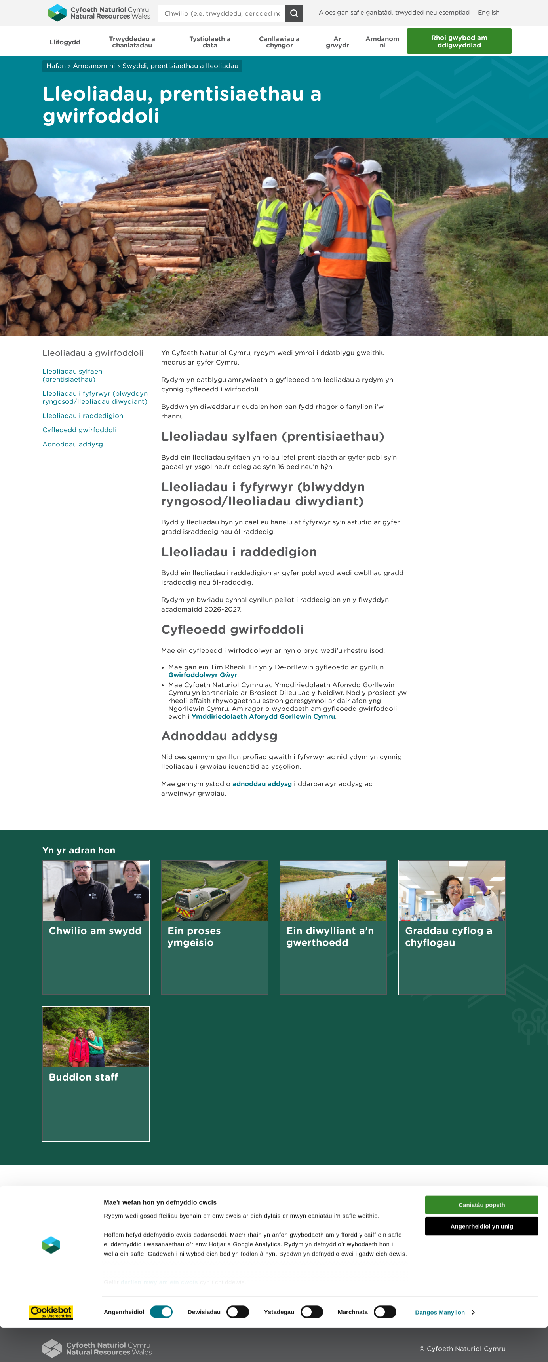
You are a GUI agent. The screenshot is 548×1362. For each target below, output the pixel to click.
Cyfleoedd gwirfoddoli (79, 430)
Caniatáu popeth (482, 1239)
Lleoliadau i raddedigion (82, 416)
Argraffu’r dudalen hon (468, 1212)
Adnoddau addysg (72, 444)
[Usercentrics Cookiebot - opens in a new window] (51, 1347)
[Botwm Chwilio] (294, 13)
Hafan (56, 66)
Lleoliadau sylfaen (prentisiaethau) (72, 375)
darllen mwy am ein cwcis (159, 1316)
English (489, 12)
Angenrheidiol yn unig (482, 1260)
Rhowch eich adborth (212, 1212)
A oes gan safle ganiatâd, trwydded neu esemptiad (394, 12)
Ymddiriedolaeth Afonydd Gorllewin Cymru (263, 716)
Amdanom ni (94, 66)
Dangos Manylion (440, 1346)
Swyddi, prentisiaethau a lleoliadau (180, 66)
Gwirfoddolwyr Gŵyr (202, 674)
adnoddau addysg (262, 783)
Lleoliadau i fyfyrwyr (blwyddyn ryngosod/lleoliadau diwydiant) (95, 397)
